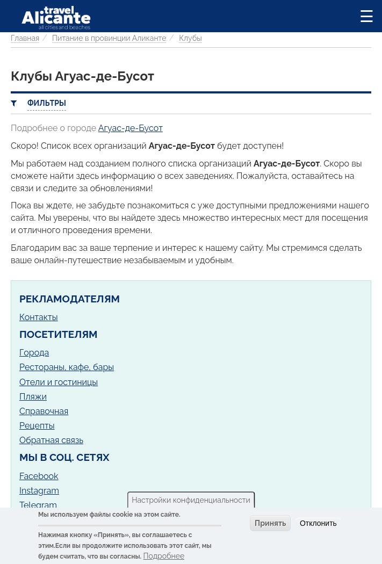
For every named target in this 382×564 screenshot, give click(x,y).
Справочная (43, 411)
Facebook (39, 476)
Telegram (38, 505)
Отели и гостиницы (58, 382)
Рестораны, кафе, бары (66, 367)
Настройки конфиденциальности (191, 500)
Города (34, 353)
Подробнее (164, 556)
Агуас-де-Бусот (130, 128)
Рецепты (37, 426)
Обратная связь (51, 440)
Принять (270, 523)
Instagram (39, 491)
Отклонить (318, 523)
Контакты (38, 317)
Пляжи (33, 397)
